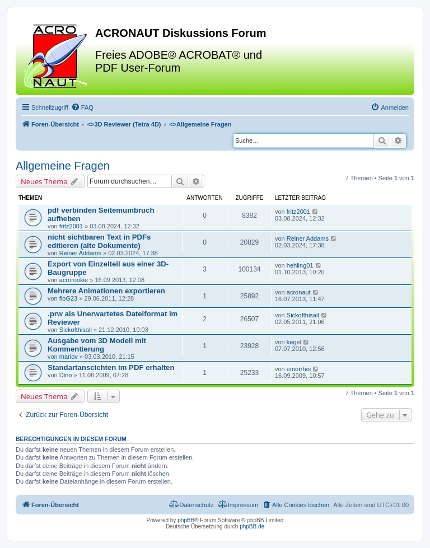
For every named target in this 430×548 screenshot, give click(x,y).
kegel (294, 342)
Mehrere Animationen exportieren (106, 291)
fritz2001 (71, 226)
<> (124, 124)
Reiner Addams (80, 253)
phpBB (185, 520)
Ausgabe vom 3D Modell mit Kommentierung (97, 344)
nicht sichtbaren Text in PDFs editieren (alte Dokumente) (99, 241)
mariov (68, 356)
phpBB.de (252, 526)
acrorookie (73, 280)
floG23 (68, 298)
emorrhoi (299, 369)
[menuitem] (82, 107)
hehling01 (300, 265)
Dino (65, 375)
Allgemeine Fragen (63, 166)
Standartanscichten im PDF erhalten (111, 367)
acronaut (299, 292)
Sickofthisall (75, 329)
